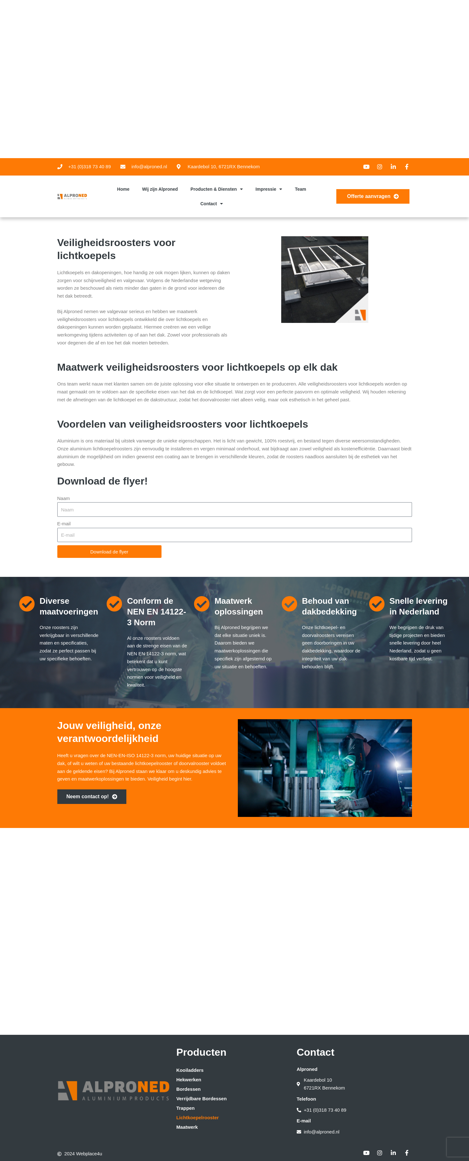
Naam (63, 498)
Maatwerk (187, 1126)
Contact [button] (211, 203)
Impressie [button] (269, 189)
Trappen (185, 1107)
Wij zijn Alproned (160, 189)
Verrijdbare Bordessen (201, 1098)
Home (123, 189)
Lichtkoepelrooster (197, 1117)
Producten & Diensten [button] (217, 189)
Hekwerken (188, 1079)
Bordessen (188, 1088)
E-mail (64, 523)
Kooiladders (190, 1069)
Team (300, 189)
